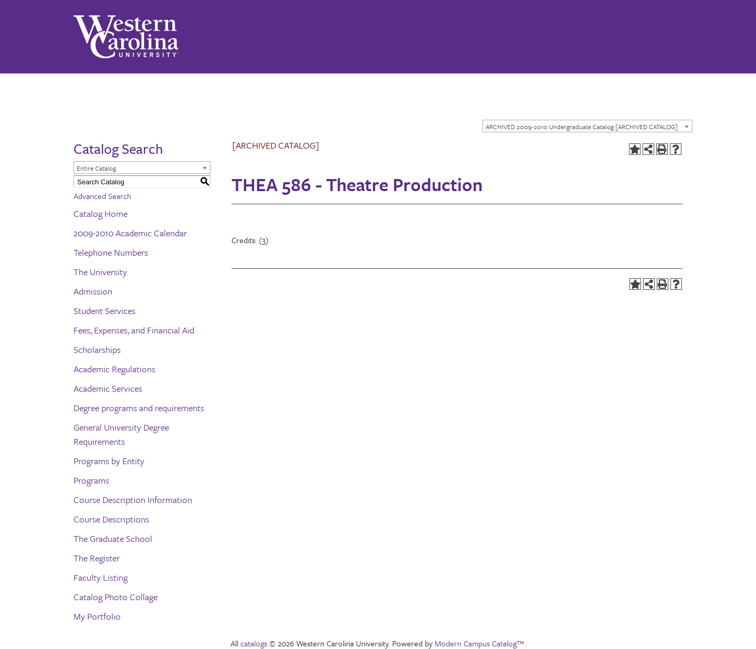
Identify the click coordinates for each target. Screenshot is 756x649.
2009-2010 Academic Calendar (130, 232)
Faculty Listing (101, 577)
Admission (93, 291)
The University (100, 271)
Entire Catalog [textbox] (96, 168)
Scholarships (97, 349)
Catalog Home (101, 213)
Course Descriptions (111, 519)
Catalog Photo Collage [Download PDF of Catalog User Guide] (116, 596)
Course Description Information (133, 499)
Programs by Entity (109, 460)
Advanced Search (102, 196)
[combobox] (587, 126)
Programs (91, 480)
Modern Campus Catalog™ (479, 643)
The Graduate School (113, 538)
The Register (97, 557)
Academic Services (108, 388)
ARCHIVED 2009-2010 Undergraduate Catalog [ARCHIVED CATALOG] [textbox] (582, 126)
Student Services (104, 310)
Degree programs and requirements (139, 407)
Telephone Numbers (111, 252)
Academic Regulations (114, 368)
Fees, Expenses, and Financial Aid (134, 330)
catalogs (253, 643)
